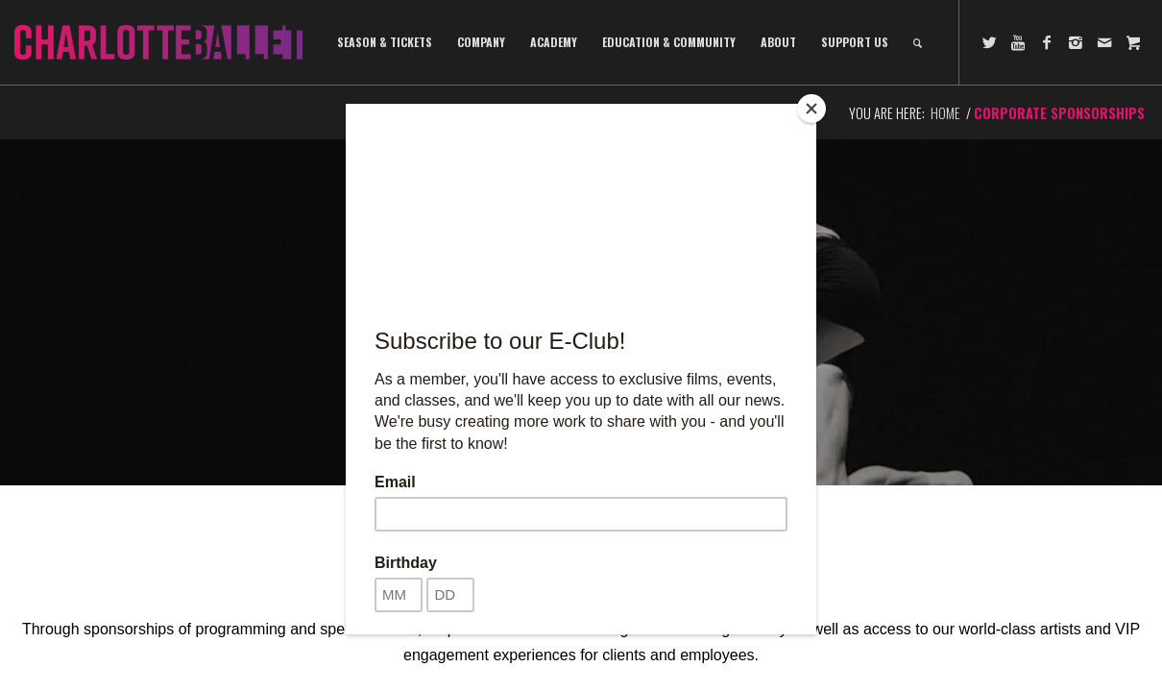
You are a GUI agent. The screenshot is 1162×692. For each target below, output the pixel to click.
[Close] (811, 108)
